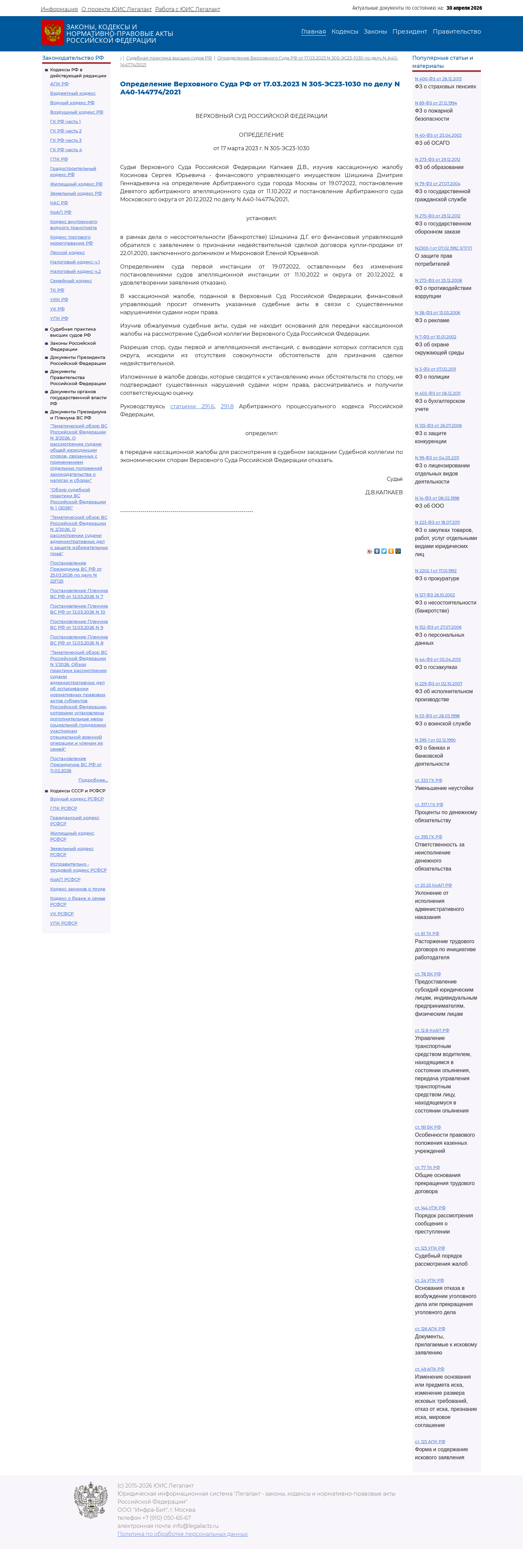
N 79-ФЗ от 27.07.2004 (437, 183)
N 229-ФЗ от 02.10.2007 (438, 683)
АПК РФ (59, 83)
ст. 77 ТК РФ (427, 1167)
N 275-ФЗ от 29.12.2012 (437, 215)
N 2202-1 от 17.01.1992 (436, 570)
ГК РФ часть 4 (66, 149)
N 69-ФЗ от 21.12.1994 (436, 103)
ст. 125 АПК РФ (430, 1441)
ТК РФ (57, 290)
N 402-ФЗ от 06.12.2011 (437, 393)
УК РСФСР (62, 913)
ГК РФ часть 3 (65, 140)
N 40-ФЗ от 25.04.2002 (438, 135)
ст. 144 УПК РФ (430, 1207)
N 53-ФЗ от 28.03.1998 (437, 715)
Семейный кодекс (71, 280)
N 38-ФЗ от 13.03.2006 (437, 312)
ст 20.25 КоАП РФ (433, 885)
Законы (375, 31)
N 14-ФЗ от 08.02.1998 (437, 498)
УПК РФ (59, 318)
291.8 (227, 406)
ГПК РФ (59, 159)
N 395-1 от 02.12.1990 (435, 740)
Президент (409, 31)
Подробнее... (93, 780)
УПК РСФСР (63, 923)
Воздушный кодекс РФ (76, 112)
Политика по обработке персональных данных (182, 1534)
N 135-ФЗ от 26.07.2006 (438, 425)
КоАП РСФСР (65, 879)
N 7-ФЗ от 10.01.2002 (435, 336)
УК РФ (57, 308)
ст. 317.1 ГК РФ (429, 804)
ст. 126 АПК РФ (430, 1328)
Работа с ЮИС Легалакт (187, 9)
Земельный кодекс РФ (76, 193)
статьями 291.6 (192, 406)
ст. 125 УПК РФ (430, 1248)
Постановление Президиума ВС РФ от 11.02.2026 (76, 764)
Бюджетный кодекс (73, 93)
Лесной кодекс (67, 252)
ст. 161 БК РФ (428, 1127)
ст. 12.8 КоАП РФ (432, 1030)
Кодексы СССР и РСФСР (77, 790)
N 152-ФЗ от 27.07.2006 (438, 627)
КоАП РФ (60, 212)
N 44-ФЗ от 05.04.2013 (438, 659)
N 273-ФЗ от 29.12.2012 (437, 159)
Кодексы (345, 31)
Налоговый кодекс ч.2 (75, 271)
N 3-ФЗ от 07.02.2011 (435, 369)
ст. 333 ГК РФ (428, 780)
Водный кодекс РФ (72, 102)
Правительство (457, 31)
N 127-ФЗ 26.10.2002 (435, 594)
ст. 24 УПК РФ (429, 1280)
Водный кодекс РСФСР (77, 798)
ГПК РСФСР (63, 808)
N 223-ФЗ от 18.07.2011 (437, 522)
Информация (59, 9)
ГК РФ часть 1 (65, 121)
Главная (313, 31)
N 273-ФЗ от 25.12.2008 (438, 280)
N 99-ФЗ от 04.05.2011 (437, 457)
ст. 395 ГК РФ (428, 836)
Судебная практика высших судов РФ (169, 57)
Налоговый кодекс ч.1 (75, 261)
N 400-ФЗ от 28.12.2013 (438, 78)
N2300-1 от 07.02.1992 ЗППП (443, 248)
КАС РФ (59, 202)
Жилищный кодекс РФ (76, 183)
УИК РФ (59, 299)
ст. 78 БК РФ (428, 973)
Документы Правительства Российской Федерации (78, 377)
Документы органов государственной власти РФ (78, 397)
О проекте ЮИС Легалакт (116, 9)
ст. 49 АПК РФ (429, 1369)
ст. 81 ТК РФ (427, 933)
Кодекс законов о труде (77, 888)
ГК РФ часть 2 (65, 130)
